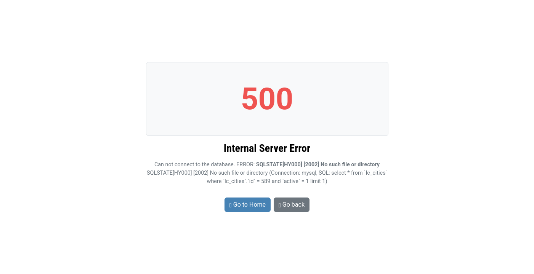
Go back (292, 204)
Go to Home (247, 204)
